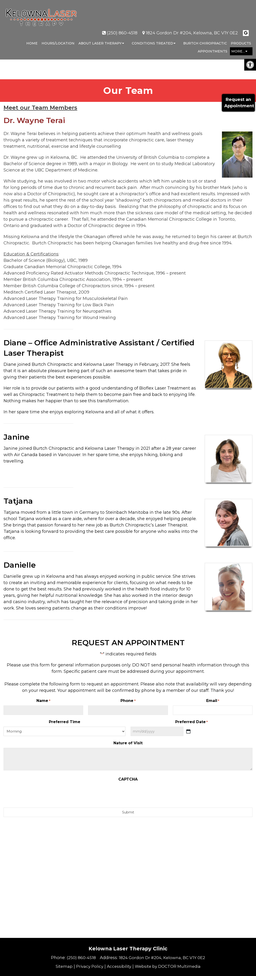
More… (238, 47)
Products (241, 39)
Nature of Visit (128, 743)
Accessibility (118, 966)
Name (43, 700)
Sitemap (60, 966)
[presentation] (128, 793)
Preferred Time (64, 722)
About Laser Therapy (100, 39)
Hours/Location (58, 39)
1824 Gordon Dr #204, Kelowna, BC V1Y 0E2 (192, 28)
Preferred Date (191, 722)
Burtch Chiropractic (205, 39)
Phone (127, 700)
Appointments (212, 47)
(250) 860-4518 (122, 28)
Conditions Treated (152, 39)
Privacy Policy (87, 966)
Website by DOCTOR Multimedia (170, 966)
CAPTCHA (128, 779)
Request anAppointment (238, 102)
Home (32, 39)
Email (212, 700)
